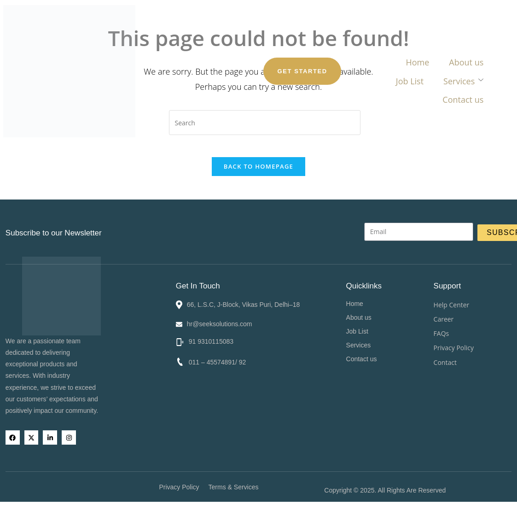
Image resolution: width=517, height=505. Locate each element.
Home (156, 40)
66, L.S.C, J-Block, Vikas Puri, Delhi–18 (243, 302)
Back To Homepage (258, 172)
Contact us (363, 40)
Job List (252, 40)
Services (305, 40)
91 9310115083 (209, 339)
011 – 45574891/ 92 (216, 360)
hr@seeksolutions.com (219, 321)
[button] (413, 343)
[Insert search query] (264, 122)
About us (203, 40)
